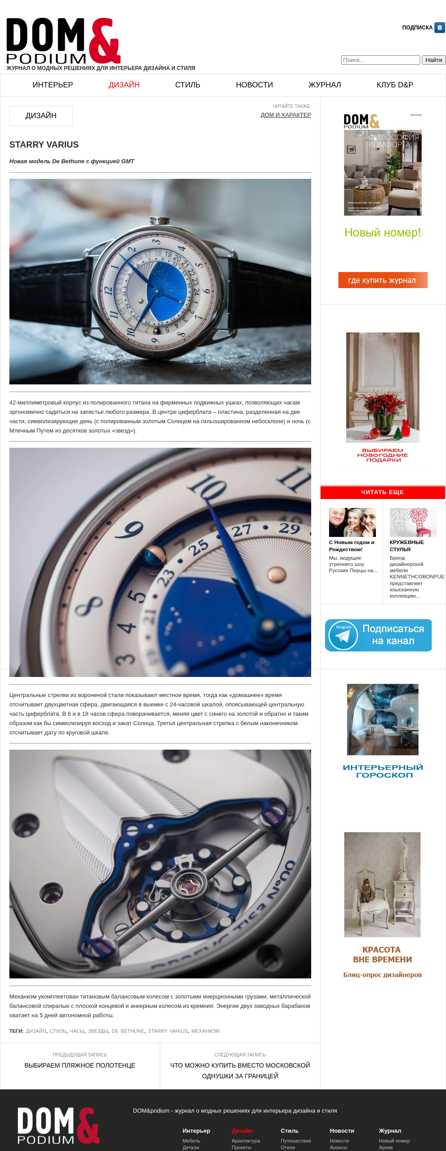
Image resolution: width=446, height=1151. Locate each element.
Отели (288, 1147)
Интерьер (53, 85)
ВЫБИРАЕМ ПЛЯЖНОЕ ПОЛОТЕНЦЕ (80, 1065)
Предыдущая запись (80, 1054)
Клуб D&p (395, 85)
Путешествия (296, 1140)
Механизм (206, 1031)
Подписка (417, 28)
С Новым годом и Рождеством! (352, 545)
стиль (58, 1031)
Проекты (241, 1147)
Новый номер (394, 1140)
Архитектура (246, 1140)
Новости (254, 85)
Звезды (98, 1031)
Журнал (324, 85)
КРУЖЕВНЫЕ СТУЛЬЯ (407, 545)
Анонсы (338, 1147)
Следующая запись (240, 1054)
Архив (386, 1147)
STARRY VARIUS (168, 1031)
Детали (191, 1147)
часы (77, 1031)
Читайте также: (292, 106)
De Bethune (128, 1031)
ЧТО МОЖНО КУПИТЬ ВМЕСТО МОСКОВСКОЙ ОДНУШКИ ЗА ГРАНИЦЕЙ (240, 1071)
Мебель (191, 1140)
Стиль (187, 85)
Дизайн (123, 85)
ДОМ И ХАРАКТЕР (286, 114)
